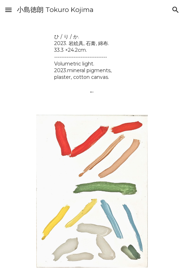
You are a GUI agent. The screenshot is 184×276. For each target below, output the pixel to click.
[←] (92, 92)
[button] (8, 9)
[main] (92, 56)
